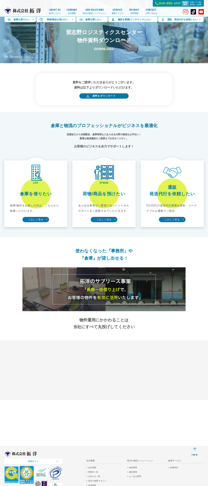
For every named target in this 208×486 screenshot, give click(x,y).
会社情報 (92, 467)
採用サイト (33, 461)
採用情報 (134, 11)
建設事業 (133, 472)
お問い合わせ (151, 11)
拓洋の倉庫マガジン (97, 481)
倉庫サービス (118, 11)
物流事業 (133, 467)
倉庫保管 (174, 467)
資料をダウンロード (104, 95)
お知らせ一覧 (94, 476)
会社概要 (72, 11)
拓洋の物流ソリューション (95, 11)
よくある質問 (135, 476)
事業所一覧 (93, 472)
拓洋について (55, 11)
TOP (6, 57)
